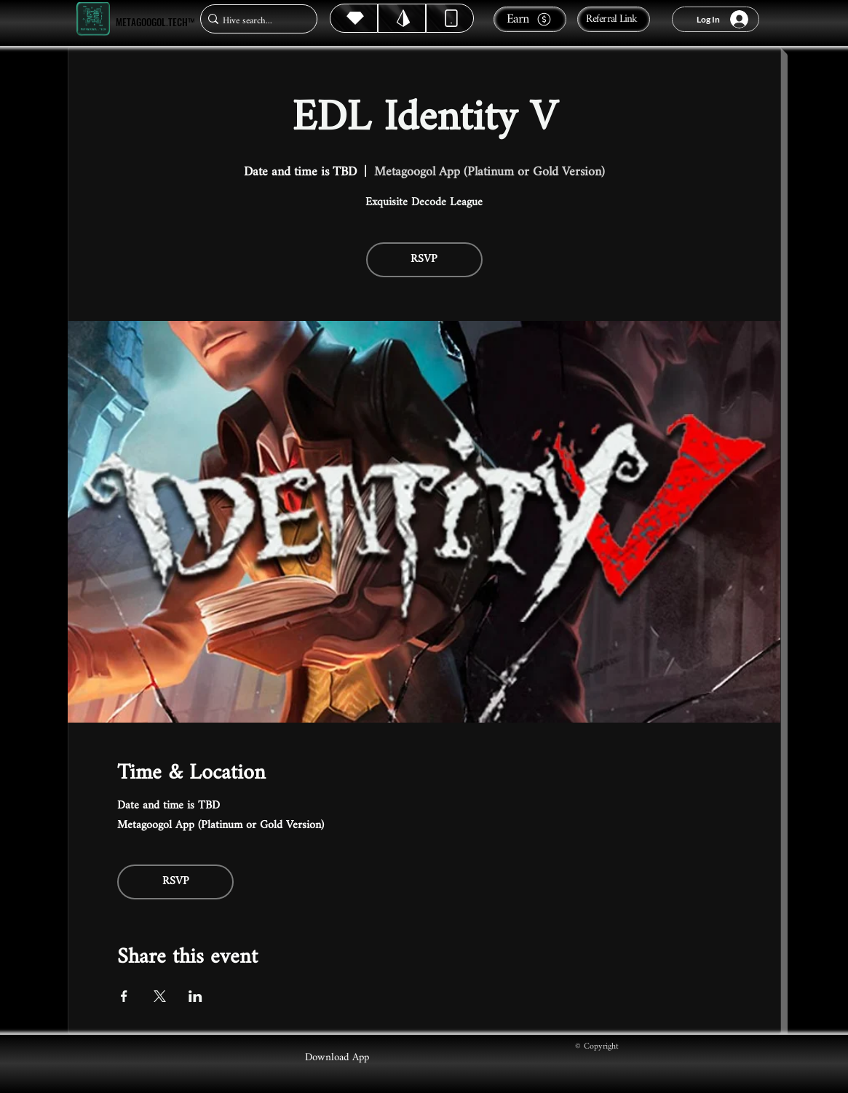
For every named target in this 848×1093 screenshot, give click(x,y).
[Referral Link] (613, 19)
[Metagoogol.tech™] (93, 19)
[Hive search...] (254, 20)
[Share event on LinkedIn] (195, 996)
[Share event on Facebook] (124, 996)
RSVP (424, 259)
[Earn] (530, 19)
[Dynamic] (450, 18)
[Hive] (354, 18)
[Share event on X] (160, 996)
